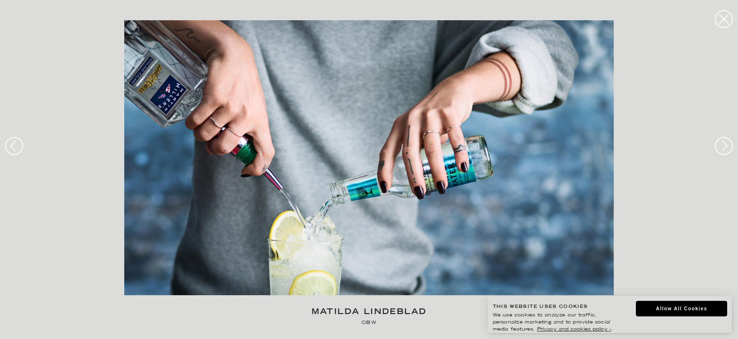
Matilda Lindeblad (369, 312)
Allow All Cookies (681, 308)
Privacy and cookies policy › (574, 329)
